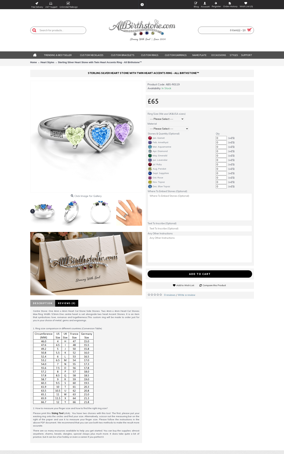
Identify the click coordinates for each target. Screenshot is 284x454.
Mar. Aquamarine (159, 147)
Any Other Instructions (160, 233)
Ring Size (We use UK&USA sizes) (167, 113)
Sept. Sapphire (158, 173)
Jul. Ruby (155, 164)
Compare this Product (214, 285)
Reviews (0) (67, 303)
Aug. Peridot (157, 169)
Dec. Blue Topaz (159, 186)
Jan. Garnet (156, 138)
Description (42, 303)
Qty (218, 133)
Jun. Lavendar (157, 160)
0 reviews (169, 295)
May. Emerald (157, 155)
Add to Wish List (185, 285)
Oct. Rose (155, 177)
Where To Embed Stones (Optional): (168, 191)
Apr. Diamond (158, 151)
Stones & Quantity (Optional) (163, 133)
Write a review (186, 295)
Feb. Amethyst (158, 142)
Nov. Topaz (156, 182)
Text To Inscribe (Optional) (162, 223)
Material (152, 123)
